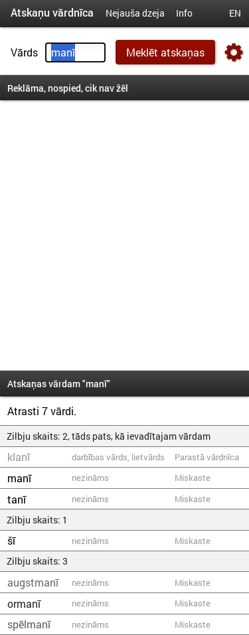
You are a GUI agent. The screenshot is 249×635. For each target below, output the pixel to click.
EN (235, 13)
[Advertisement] (124, 235)
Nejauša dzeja (135, 13)
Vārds (24, 52)
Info (184, 13)
